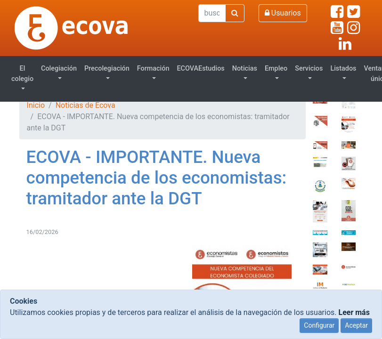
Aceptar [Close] (356, 325)
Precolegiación (107, 69)
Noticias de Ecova (85, 105)
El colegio (22, 74)
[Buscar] (212, 13)
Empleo (276, 69)
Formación (153, 69)
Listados (343, 69)
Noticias (244, 69)
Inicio (36, 105)
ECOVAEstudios (200, 69)
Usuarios (283, 12)
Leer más (353, 312)
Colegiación (59, 69)
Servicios (309, 69)
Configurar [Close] (319, 325)
